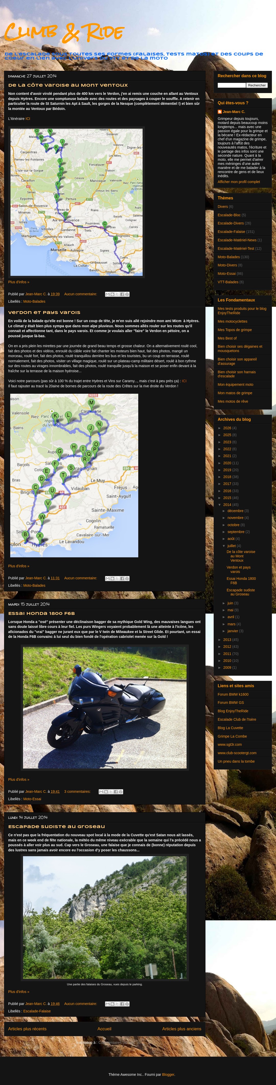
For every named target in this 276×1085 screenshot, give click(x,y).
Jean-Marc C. (234, 112)
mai (230, 610)
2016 (227, 491)
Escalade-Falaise (37, 1011)
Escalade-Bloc (229, 215)
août (231, 539)
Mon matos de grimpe (235, 393)
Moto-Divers (227, 265)
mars (231, 624)
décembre (235, 511)
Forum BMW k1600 (233, 694)
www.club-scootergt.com (237, 753)
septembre (236, 532)
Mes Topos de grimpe (235, 330)
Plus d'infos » (18, 282)
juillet (232, 546)
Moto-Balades (34, 301)
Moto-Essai (32, 799)
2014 (227, 505)
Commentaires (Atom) (115, 1043)
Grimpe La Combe (232, 736)
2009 (227, 667)
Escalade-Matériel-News (237, 240)
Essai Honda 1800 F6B (41, 614)
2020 (227, 463)
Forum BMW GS (231, 702)
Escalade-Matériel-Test (236, 248)
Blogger (168, 1074)
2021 (227, 456)
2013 (227, 640)
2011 (227, 654)
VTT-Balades (228, 282)
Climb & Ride (63, 32)
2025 (227, 435)
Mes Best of (227, 338)
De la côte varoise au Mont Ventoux (68, 85)
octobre (233, 525)
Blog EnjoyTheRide (233, 711)
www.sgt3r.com (230, 744)
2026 (227, 428)
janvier (233, 631)
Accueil (104, 1028)
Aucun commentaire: (81, 294)
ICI (28, 119)
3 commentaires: (77, 791)
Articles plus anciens (181, 1028)
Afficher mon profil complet (239, 182)
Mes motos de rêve (233, 401)
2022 (227, 449)
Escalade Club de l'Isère (237, 719)
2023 (227, 442)
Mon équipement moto (235, 384)
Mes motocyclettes (232, 321)
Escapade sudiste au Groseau (56, 827)
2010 (227, 661)
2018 (227, 477)
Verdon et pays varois (44, 313)
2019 (227, 470)
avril (231, 617)
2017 (227, 484)
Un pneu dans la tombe (236, 761)
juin (230, 603)
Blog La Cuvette (230, 728)
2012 (227, 647)
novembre (235, 518)
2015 (227, 498)
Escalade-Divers (231, 223)
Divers (223, 207)
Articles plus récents (27, 1028)
